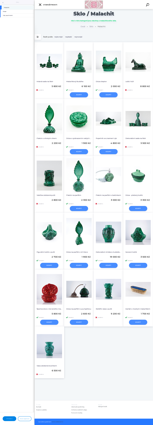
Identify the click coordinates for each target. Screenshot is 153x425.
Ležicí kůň (129, 81)
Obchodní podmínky (77, 407)
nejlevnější (58, 37)
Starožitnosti (48, 4)
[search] (148, 5)
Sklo (17, 2)
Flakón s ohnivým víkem (47, 138)
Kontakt (39, 407)
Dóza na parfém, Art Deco (77, 252)
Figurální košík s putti (46, 252)
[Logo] (94, 4)
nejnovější (78, 37)
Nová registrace (24, 418)
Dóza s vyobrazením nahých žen (79, 138)
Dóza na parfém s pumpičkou (78, 309)
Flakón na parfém (73, 195)
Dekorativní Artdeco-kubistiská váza (108, 252)
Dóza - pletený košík (134, 195)
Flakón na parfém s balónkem (108, 195)
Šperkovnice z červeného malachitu (49, 309)
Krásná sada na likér (45, 81)
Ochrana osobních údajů (79, 410)
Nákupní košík (102, 406)
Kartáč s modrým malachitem (137, 309)
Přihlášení (9, 418)
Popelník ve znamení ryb (106, 138)
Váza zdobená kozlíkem (47, 366)
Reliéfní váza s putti (104, 309)
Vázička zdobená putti (46, 195)
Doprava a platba (41, 410)
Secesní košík (131, 252)
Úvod (83, 27)
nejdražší (68, 37)
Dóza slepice (101, 81)
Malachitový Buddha (74, 81)
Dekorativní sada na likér (135, 138)
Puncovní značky (76, 413)
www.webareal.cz (57, 422)
